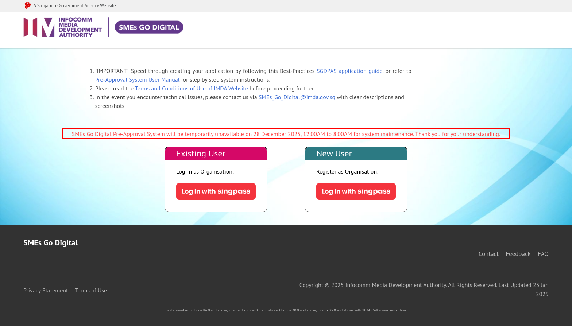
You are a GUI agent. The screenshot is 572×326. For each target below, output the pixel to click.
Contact (489, 254)
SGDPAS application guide (350, 70)
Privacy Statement (45, 290)
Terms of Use (91, 290)
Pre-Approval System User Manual (137, 79)
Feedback (518, 254)
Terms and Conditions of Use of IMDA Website (191, 88)
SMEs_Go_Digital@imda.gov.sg (297, 97)
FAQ (543, 254)
